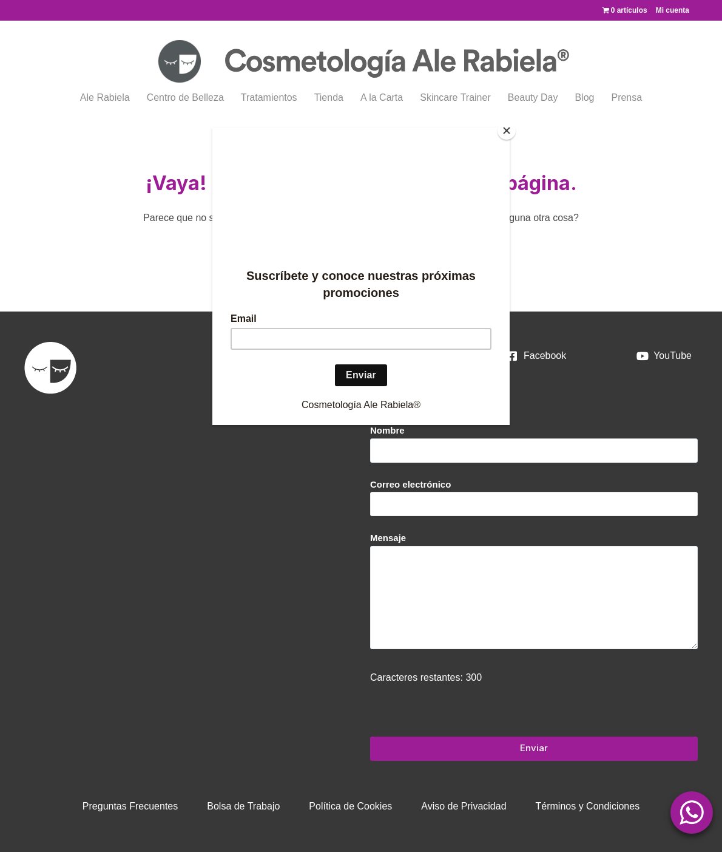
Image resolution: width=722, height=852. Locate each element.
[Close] (507, 130)
